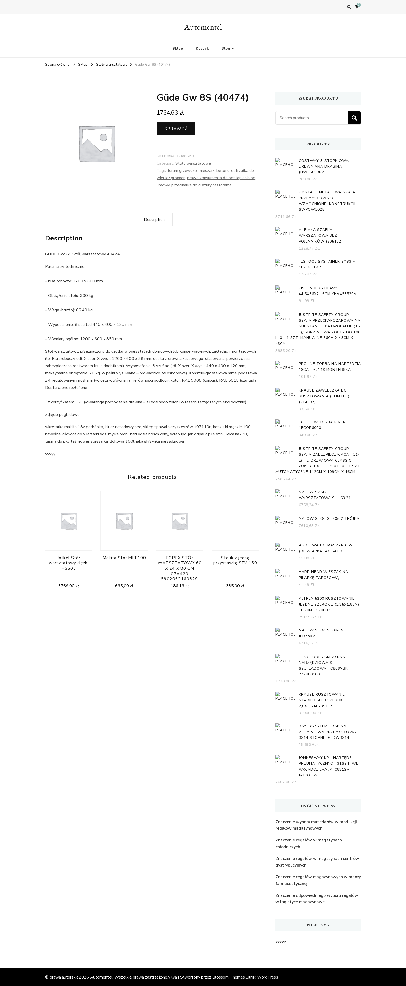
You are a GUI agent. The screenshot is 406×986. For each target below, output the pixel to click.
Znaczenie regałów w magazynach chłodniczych (309, 843)
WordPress (267, 977)
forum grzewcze (182, 171)
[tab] (154, 219)
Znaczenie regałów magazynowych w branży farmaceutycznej (318, 880)
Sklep (177, 48)
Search (354, 117)
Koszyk (202, 48)
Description (154, 219)
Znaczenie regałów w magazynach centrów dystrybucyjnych (317, 862)
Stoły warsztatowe (193, 163)
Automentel (203, 27)
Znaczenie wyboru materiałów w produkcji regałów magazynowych (316, 825)
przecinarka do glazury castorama (201, 185)
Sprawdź (175, 129)
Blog (226, 48)
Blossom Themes (228, 977)
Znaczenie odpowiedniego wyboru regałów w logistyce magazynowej (317, 899)
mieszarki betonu (214, 171)
